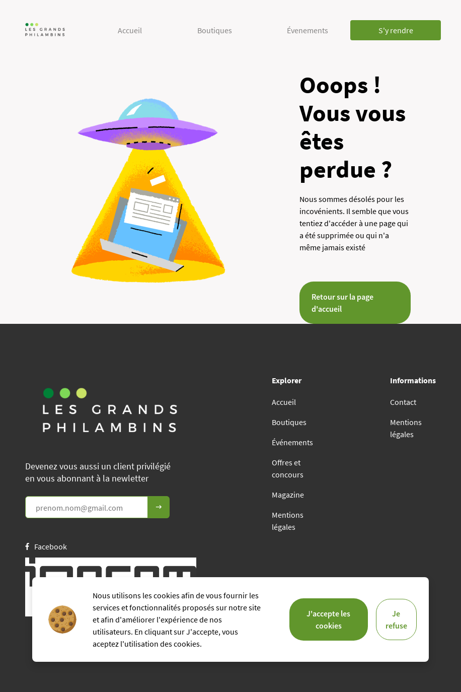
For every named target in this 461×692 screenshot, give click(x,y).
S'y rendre (395, 30)
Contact (403, 402)
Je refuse (396, 619)
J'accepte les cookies (328, 619)
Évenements (307, 30)
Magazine (288, 495)
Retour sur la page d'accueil (342, 303)
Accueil (130, 30)
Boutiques (214, 30)
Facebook (46, 546)
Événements (292, 442)
